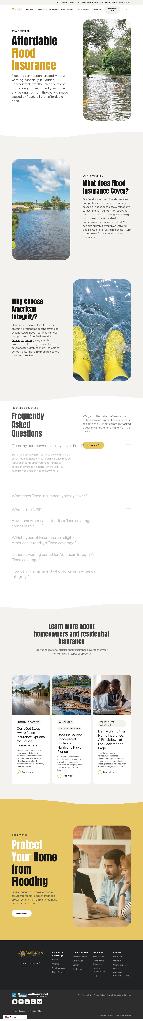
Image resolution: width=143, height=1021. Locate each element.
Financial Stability (80, 958)
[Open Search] (127, 10)
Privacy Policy (99, 997)
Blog (95, 977)
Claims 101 (117, 962)
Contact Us (77, 970)
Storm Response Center (120, 968)
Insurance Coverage (57, 955)
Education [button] (53, 10)
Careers (76, 966)
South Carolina (58, 969)
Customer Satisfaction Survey (121, 976)
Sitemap (127, 997)
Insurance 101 (98, 958)
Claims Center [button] (66, 10)
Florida (55, 961)
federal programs (22, 340)
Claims (117, 953)
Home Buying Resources (98, 964)
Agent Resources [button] (82, 10)
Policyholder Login (112, 10)
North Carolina (58, 973)
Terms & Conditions (115, 997)
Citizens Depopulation (99, 971)
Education (98, 953)
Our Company (80, 953)
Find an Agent (22, 914)
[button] (15, 1017)
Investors (97, 10)
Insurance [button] (29, 10)
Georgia (55, 965)
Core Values (78, 962)
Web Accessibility (85, 997)
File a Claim (118, 958)
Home (14, 1012)
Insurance (23, 1012)
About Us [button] (41, 10)
